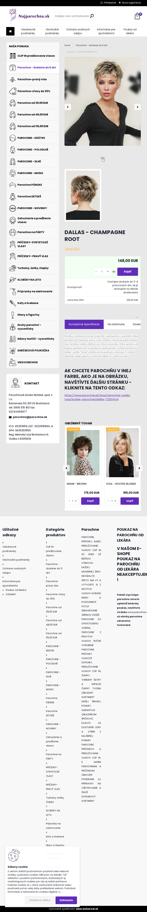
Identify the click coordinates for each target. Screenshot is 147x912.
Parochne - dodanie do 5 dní (92, 45)
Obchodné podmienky (52, 31)
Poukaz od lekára (130, 31)
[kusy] (102, 272)
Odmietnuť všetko (39, 900)
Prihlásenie (110, 2)
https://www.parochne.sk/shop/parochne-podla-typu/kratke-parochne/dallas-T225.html (97, 397)
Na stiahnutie (116, 324)
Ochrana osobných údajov (78, 31)
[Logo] (29, 16)
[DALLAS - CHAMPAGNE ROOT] (102, 101)
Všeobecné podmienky (28, 31)
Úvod (67, 45)
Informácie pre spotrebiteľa (106, 31)
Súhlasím (66, 900)
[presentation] (67, 107)
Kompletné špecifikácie (84, 324)
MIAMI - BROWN (76, 484)
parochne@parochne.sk (30, 417)
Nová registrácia (131, 2)
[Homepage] (10, 31)
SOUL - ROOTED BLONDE (121, 484)
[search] (92, 16)
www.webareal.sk (87, 908)
